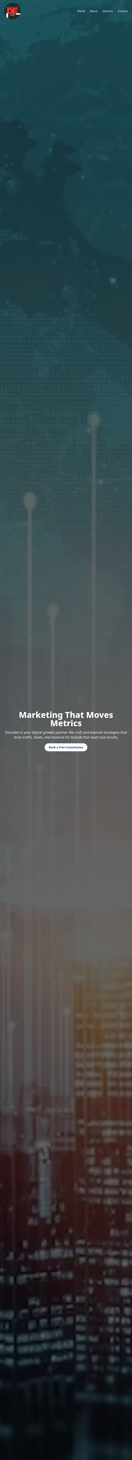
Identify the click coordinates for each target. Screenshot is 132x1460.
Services (108, 11)
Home (81, 11)
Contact (123, 11)
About (94, 11)
